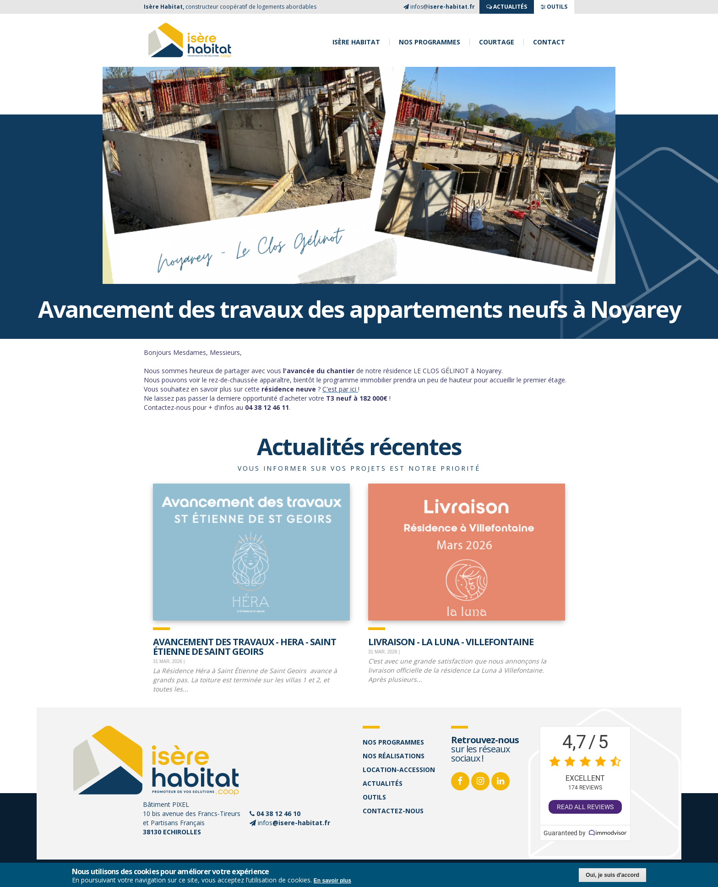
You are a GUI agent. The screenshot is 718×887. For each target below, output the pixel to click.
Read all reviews (585, 807)
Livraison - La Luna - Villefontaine (450, 641)
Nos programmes (429, 42)
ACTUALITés (506, 7)
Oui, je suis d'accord (612, 875)
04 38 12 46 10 (278, 813)
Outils (374, 797)
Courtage (496, 42)
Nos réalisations (393, 755)
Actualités (383, 783)
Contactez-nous (393, 810)
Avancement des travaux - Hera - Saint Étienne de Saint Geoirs (244, 646)
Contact (549, 42)
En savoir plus (332, 880)
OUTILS (554, 7)
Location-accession (399, 769)
